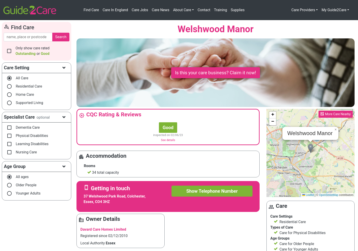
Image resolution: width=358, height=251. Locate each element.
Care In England (115, 10)
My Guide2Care (333, 10)
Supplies (238, 10)
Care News (160, 10)
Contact (203, 10)
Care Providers (303, 10)
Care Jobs (140, 10)
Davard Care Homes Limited (103, 229)
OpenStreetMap (328, 195)
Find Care (91, 10)
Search (60, 37)
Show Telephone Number (212, 191)
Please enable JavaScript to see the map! (309, 153)
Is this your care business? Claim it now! (215, 72)
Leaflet (308, 195)
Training (220, 10)
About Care (182, 10)
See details (168, 140)
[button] (310, 148)
